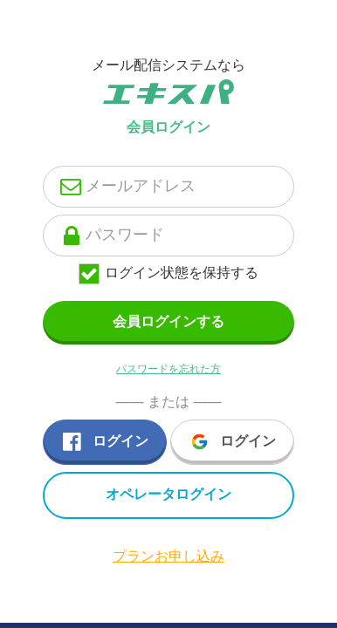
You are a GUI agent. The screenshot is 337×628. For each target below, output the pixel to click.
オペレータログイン (168, 494)
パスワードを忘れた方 (168, 369)
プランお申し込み (168, 556)
